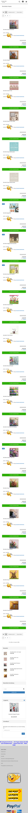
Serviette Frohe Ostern (8, 335)
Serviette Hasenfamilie (8, 304)
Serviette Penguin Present (14, 714)
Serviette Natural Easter (8, 365)
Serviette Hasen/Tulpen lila (8, 457)
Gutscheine (3, 754)
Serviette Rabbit (6, 60)
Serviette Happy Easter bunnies (9, 243)
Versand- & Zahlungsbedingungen (7, 758)
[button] (3, 12)
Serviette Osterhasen (7, 396)
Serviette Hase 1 (6, 579)
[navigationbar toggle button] (26, 1)
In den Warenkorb (14, 47)
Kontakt (2, 756)
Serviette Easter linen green (9, 274)
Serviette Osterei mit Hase (8, 518)
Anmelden (14, 692)
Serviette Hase (6, 488)
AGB (2, 763)
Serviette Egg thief (7, 213)
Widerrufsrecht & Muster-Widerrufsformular (9, 760)
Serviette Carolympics (7, 610)
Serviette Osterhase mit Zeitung (9, 426)
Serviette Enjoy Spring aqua (9, 151)
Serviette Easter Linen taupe (9, 121)
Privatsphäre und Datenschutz (7, 765)
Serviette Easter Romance (8, 29)
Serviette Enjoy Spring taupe (9, 182)
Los (23, 733)
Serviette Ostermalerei (7, 549)
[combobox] (12, 12)
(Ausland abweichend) (20, 35)
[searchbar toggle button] (19, 1)
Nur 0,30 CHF (14, 716)
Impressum (3, 751)
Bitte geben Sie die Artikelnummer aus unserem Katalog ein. (14, 727)
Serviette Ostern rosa (7, 90)
